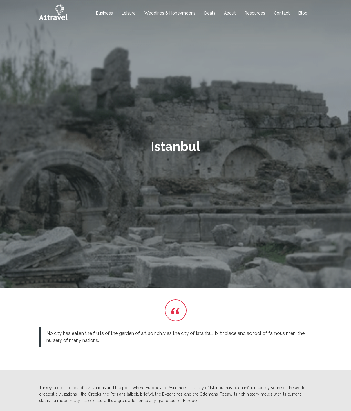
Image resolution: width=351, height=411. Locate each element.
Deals (209, 13)
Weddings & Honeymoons (170, 13)
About (230, 13)
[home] (53, 12)
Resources (255, 13)
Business (104, 13)
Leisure (129, 13)
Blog (302, 13)
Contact (282, 13)
